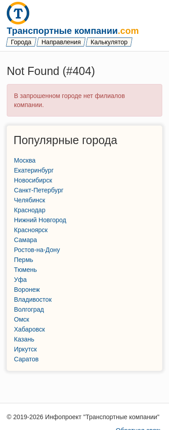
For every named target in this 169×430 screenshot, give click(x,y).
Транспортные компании (73, 31)
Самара (25, 239)
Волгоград (29, 309)
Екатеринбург (34, 170)
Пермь (23, 259)
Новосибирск (33, 180)
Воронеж (27, 289)
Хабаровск (29, 329)
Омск (21, 319)
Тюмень (25, 269)
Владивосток (33, 299)
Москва (25, 160)
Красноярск (31, 230)
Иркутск (25, 349)
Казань (24, 339)
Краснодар (30, 210)
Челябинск (29, 200)
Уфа (20, 279)
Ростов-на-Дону (37, 249)
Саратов (26, 359)
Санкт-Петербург (39, 190)
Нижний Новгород (40, 220)
